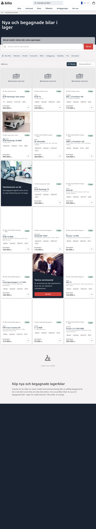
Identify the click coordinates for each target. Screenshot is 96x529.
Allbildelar (37, 432)
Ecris (35, 439)
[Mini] (63, 497)
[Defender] (82, 516)
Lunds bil (36, 451)
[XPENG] (80, 507)
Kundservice (6, 426)
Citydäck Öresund (40, 442)
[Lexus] (34, 516)
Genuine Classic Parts (41, 445)
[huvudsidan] (89, 413)
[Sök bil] (88, 46)
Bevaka (72, 64)
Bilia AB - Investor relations (44, 416)
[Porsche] (50, 516)
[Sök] (48, 3)
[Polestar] (26, 497)
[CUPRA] (55, 507)
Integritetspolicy (7, 436)
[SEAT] (67, 507)
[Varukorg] (93, 3)
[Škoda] (41, 507)
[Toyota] (75, 497)
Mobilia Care (38, 455)
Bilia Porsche (38, 426)
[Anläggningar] (62, 8)
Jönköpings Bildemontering (44, 436)
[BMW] (52, 497)
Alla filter (6, 56)
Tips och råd (6, 423)
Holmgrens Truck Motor (42, 458)
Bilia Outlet (37, 420)
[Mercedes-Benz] (85, 497)
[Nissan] (21, 516)
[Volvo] (13, 497)
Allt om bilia (5, 416)
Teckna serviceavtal (43, 283)
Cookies (4, 439)
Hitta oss (4, 420)
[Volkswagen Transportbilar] (10, 516)
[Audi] (25, 507)
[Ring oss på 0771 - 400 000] (11, 482)
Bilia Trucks (37, 461)
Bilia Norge (37, 429)
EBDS (35, 448)
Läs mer (48, 298)
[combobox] (43, 46)
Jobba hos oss (6, 429)
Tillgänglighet (6, 442)
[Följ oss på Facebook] (92, 459)
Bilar (2, 12)
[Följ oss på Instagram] (86, 459)
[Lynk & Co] (39, 497)
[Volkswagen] (12, 507)
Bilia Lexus (37, 423)
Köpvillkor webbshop (9, 432)
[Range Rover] (66, 516)
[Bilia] (6, 3)
